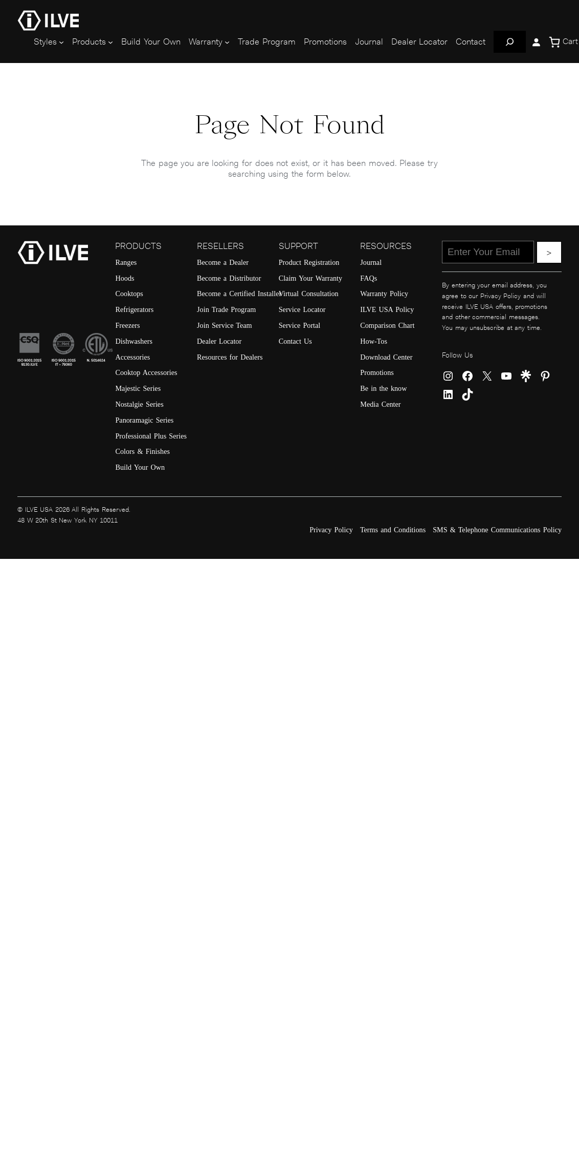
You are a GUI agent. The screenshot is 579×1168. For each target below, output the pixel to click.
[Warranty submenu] (227, 42)
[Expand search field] (510, 42)
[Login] (536, 42)
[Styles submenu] (61, 42)
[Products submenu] (110, 42)
